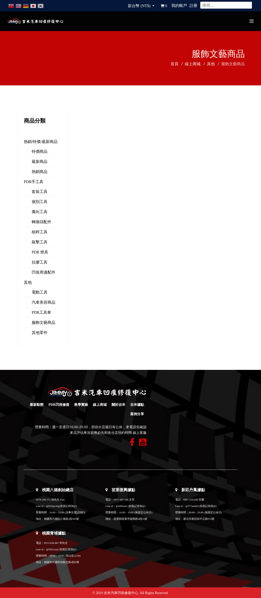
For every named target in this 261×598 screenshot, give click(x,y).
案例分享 (137, 414)
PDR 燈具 (40, 252)
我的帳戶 (179, 5)
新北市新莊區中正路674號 (198, 519)
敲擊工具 (39, 242)
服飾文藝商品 (43, 322)
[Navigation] (251, 21)
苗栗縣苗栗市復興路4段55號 (130, 519)
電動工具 (39, 292)
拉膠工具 (39, 262)
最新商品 (39, 161)
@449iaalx (122, 506)
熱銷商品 (39, 172)
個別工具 (39, 202)
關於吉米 (118, 405)
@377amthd (191, 506)
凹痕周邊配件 (43, 272)
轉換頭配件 (41, 222)
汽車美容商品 (43, 302)
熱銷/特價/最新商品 (41, 142)
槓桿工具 (39, 232)
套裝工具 (39, 191)
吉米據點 (137, 405)
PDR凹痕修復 (58, 405)
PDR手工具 (33, 182)
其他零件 (39, 332)
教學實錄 (81, 405)
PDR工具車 (41, 312)
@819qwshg (52, 506)
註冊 (193, 5)
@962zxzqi (52, 549)
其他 (28, 282)
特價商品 (39, 151)
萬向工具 (39, 212)
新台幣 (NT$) (139, 6)
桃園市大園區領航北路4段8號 (61, 562)
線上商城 (100, 405)
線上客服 (139, 433)
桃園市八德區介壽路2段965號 (61, 519)
